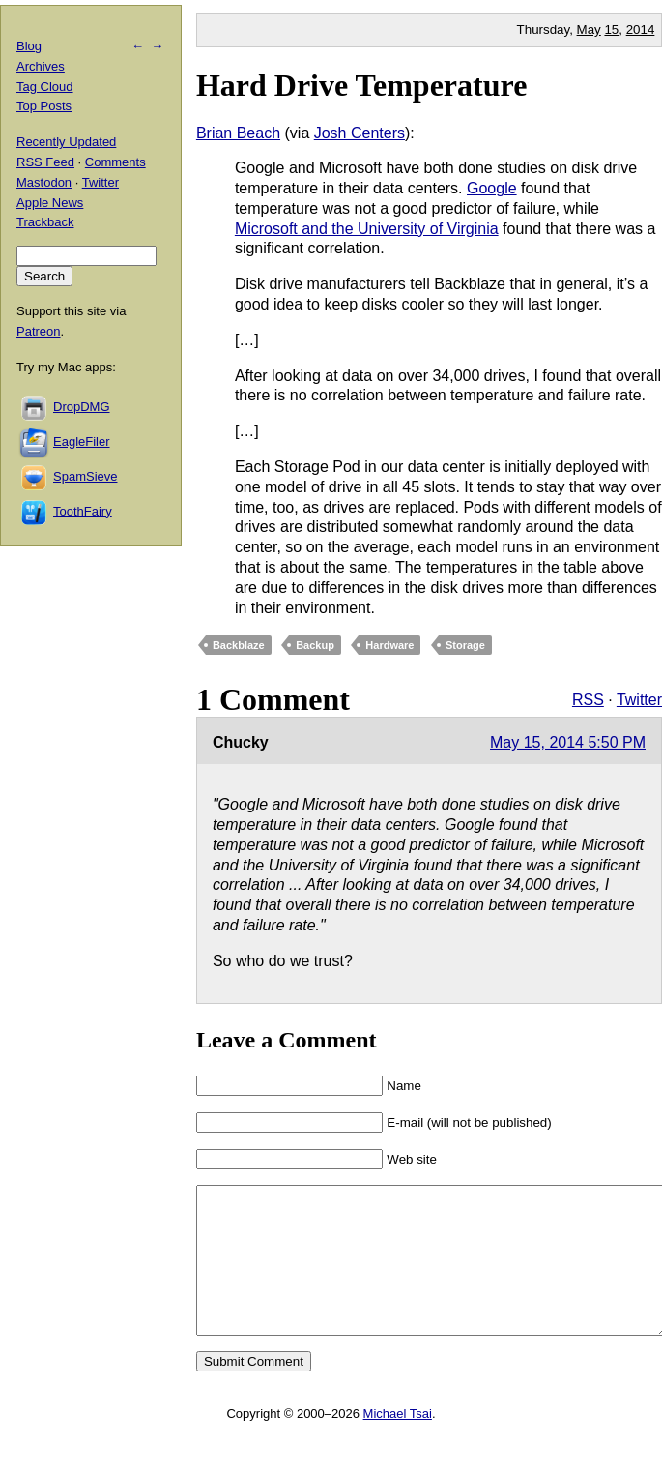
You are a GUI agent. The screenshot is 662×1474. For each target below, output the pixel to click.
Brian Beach (238, 133)
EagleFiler (81, 441)
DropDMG (81, 406)
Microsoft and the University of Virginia (367, 229)
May (589, 29)
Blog (29, 46)
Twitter (639, 700)
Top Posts (44, 106)
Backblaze (239, 645)
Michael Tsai (397, 1442)
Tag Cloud (44, 86)
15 (611, 29)
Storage (465, 645)
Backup (315, 645)
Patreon (38, 331)
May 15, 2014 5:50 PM (568, 742)
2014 (640, 29)
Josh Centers (359, 133)
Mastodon (44, 182)
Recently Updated (66, 141)
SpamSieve (85, 476)
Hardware (389, 645)
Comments (115, 162)
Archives (40, 66)
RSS (588, 700)
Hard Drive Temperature (361, 85)
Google (492, 188)
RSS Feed (45, 162)
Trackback (44, 222)
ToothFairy (82, 511)
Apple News (49, 202)
